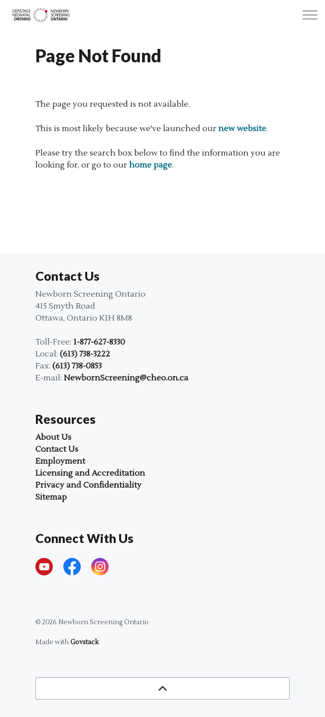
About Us (53, 437)
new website (242, 129)
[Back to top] (162, 688)
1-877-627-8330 (99, 342)
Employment (60, 461)
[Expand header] (310, 15)
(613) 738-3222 (85, 354)
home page (150, 165)
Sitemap (51, 497)
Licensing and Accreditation (90, 473)
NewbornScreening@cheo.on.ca (126, 378)
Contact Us (56, 449)
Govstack (84, 642)
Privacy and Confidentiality (88, 485)
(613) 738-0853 (77, 366)
